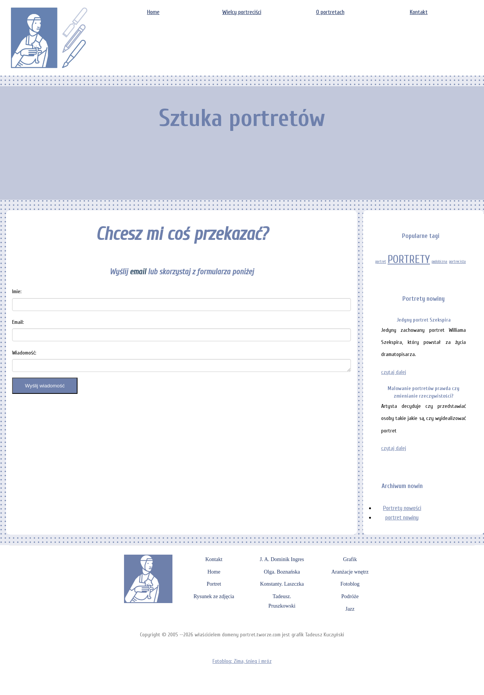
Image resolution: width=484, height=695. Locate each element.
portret (380, 261)
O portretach (330, 12)
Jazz (349, 609)
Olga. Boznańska (282, 572)
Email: (18, 322)
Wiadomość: (24, 353)
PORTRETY (409, 259)
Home (153, 12)
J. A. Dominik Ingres (282, 559)
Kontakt (419, 12)
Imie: (17, 291)
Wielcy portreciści (241, 12)
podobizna (439, 261)
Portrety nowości (402, 508)
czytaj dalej (393, 372)
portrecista (457, 261)
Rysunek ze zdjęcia (214, 596)
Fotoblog (350, 584)
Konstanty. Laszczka (282, 584)
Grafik (350, 559)
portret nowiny (402, 517)
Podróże (350, 596)
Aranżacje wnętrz (349, 572)
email (138, 271)
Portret (213, 584)
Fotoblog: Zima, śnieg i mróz (242, 661)
